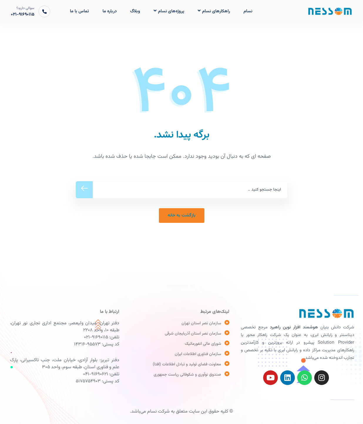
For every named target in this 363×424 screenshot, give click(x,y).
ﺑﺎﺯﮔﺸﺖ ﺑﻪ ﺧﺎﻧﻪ (182, 215)
